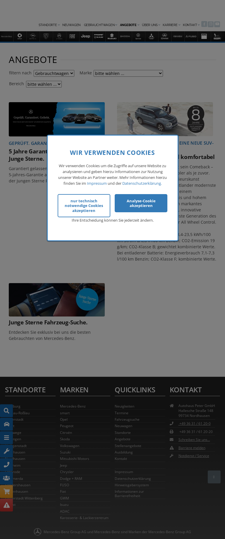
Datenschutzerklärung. (142, 182)
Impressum (97, 182)
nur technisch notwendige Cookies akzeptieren (84, 204)
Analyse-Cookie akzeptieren (141, 202)
